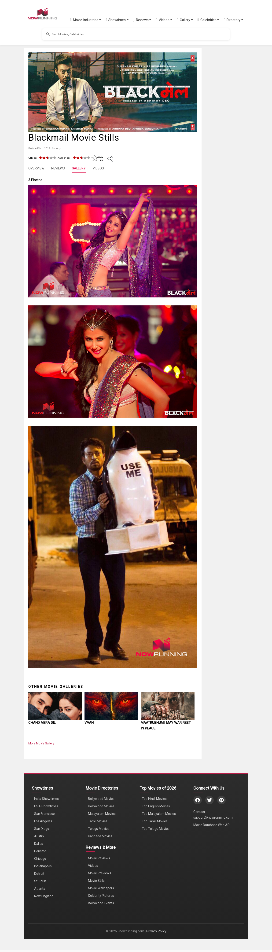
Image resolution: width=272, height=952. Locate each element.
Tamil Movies (97, 821)
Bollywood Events (101, 903)
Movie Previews (99, 873)
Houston (40, 851)
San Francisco (44, 814)
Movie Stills (96, 880)
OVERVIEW (36, 168)
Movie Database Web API (211, 825)
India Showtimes (46, 799)
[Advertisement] (239, 122)
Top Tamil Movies (155, 821)
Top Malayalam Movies (159, 814)
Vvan (89, 723)
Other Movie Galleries (55, 687)
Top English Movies (156, 806)
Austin (39, 836)
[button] (85, 20)
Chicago (40, 858)
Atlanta (39, 888)
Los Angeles (43, 821)
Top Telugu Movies (155, 829)
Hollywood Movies (101, 806)
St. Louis (40, 881)
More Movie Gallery (41, 743)
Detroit (39, 873)
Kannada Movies (100, 836)
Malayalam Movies (102, 814)
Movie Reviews (99, 858)
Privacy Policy (156, 931)
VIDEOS (98, 168)
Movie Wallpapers (101, 888)
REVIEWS (58, 168)
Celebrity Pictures (101, 895)
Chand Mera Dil (42, 723)
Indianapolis (43, 866)
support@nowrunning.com (213, 817)
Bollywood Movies (101, 799)
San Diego (41, 829)
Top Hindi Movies (154, 799)
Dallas (38, 844)
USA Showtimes (46, 806)
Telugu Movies (98, 829)
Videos (93, 866)
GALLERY (79, 168)
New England (43, 896)
